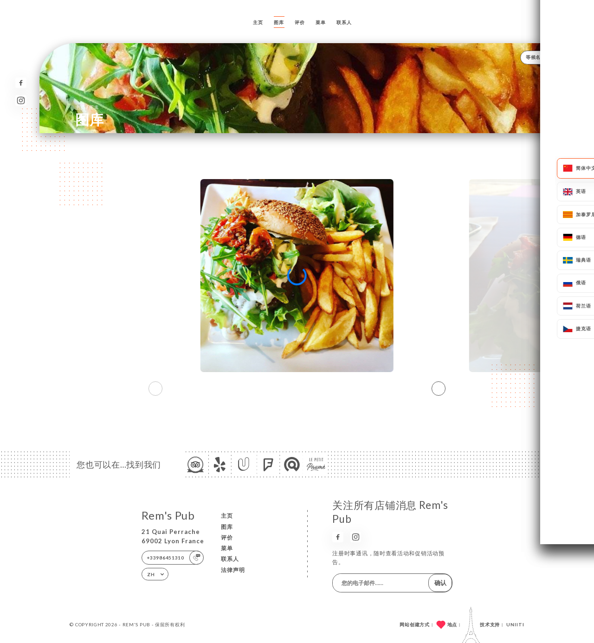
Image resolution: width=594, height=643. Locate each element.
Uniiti (515, 624)
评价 (299, 22)
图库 (279, 22)
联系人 (343, 22)
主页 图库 (87, 107)
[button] (439, 389)
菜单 (320, 22)
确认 (440, 582)
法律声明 (233, 570)
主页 (258, 22)
